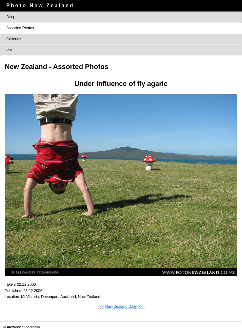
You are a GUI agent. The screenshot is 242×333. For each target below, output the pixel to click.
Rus (9, 50)
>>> (141, 306)
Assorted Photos (20, 28)
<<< (100, 306)
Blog (10, 17)
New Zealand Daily (121, 306)
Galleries (13, 39)
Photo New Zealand (40, 5)
